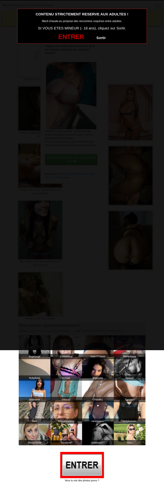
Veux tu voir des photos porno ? (82, 480)
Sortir (101, 38)
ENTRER (71, 36)
